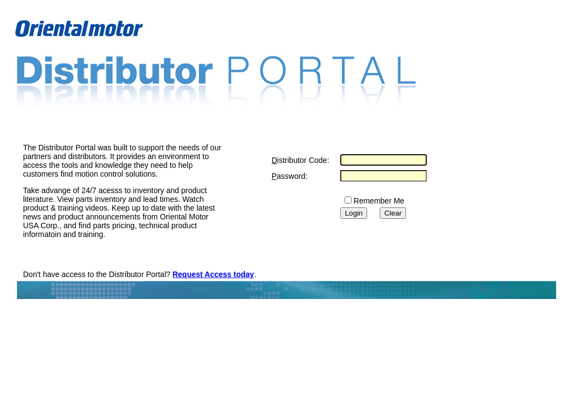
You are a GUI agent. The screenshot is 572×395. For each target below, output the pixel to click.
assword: (289, 176)
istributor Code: (300, 160)
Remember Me (378, 200)
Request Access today (213, 274)
